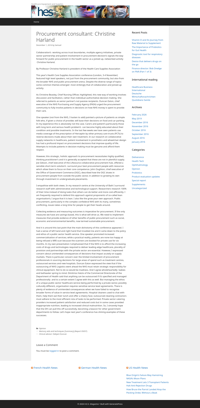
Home (36, 21)
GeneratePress (116, 404)
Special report (139, 180)
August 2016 (138, 137)
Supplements (138, 184)
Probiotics (137, 172)
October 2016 (139, 130)
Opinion (42, 328)
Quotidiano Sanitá (141, 100)
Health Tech (138, 161)
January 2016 (138, 141)
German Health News (94, 367)
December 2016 (140, 122)
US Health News (138, 367)
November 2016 (140, 126)
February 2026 (139, 114)
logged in (54, 350)
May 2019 (137, 118)
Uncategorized (139, 188)
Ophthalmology (140, 164)
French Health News (46, 367)
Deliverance (138, 157)
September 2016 (140, 134)
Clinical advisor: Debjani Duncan (53, 334)
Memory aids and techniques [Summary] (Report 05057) (63, 331)
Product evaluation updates (146, 176)
